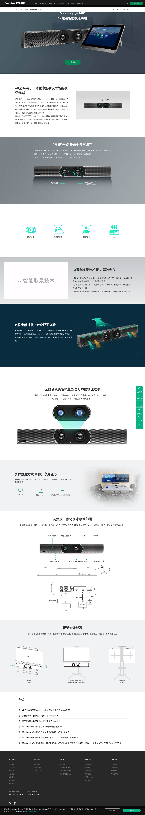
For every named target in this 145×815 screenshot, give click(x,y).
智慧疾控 (88, 774)
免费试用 (80, 3)
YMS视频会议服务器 (66, 771)
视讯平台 (63, 759)
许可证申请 (114, 774)
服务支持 (52, 3)
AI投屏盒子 (37, 767)
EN (124, 3)
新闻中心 (12, 771)
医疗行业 (88, 780)
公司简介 (12, 764)
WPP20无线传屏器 (25, 479)
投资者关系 (12, 774)
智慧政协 (88, 767)
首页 (17, 9)
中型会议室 (36, 123)
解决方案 (43, 3)
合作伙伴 (61, 3)
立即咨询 (72, 62)
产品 (35, 3)
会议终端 (37, 764)
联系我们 (12, 777)
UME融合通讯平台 (66, 767)
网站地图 (12, 784)
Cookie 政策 (32, 811)
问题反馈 (114, 767)
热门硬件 (37, 759)
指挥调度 (88, 771)
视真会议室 (89, 777)
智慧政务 (88, 764)
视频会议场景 (89, 395)
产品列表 (24, 9)
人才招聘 (12, 780)
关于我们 (71, 3)
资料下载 (126, 9)
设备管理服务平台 (66, 774)
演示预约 (136, 3)
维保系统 (114, 771)
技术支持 (114, 764)
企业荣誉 (12, 767)
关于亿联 (12, 759)
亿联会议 (63, 764)
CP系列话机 (38, 771)
